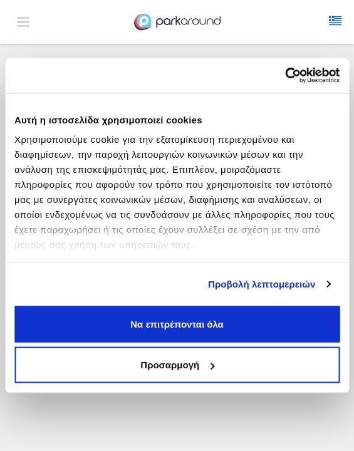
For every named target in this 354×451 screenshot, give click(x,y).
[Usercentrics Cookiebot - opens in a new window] (285, 76)
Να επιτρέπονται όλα (177, 323)
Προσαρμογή (177, 365)
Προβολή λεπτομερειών (262, 284)
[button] (335, 22)
